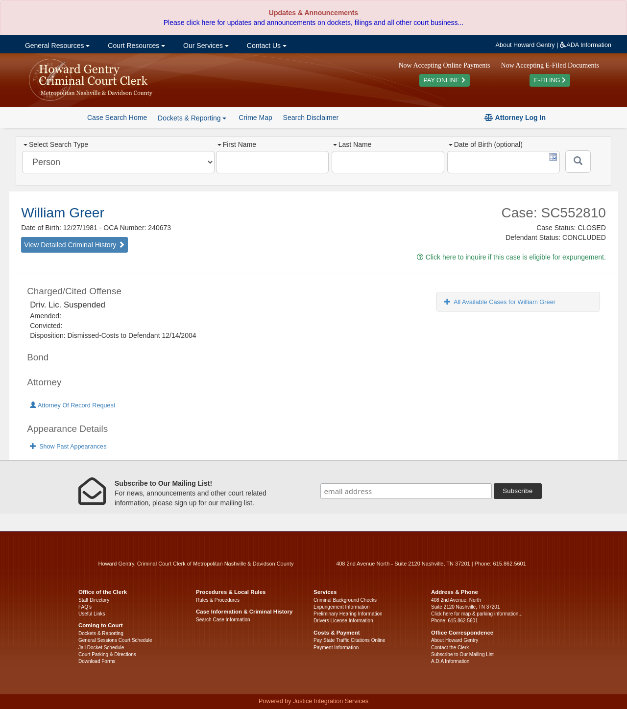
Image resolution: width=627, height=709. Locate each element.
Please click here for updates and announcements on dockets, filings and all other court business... (313, 22)
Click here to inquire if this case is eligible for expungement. (511, 257)
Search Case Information (223, 619)
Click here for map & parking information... (477, 613)
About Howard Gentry (525, 45)
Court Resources (135, 45)
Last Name (352, 144)
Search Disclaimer (311, 117)
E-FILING (550, 80)
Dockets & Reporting (100, 633)
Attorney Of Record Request (72, 405)
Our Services (205, 45)
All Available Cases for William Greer (499, 302)
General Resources (56, 45)
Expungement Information (342, 607)
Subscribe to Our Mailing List (462, 654)
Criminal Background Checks (345, 600)
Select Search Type (56, 144)
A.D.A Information (450, 661)
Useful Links (91, 613)
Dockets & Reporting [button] (192, 118)
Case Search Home (117, 117)
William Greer (62, 212)
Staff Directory (93, 600)
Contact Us (266, 45)
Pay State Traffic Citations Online (350, 640)
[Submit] (578, 161)
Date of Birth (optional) (486, 144)
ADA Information (585, 45)
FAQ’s (85, 607)
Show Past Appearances (68, 446)
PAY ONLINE (444, 80)
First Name (236, 144)
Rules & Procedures (218, 600)
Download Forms (97, 661)
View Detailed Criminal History (74, 245)
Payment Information (336, 647)
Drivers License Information (343, 620)
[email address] (406, 491)
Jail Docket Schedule (101, 647)
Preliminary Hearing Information (348, 613)
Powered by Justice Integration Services (313, 701)
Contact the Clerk (450, 647)
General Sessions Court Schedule (115, 640)
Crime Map (255, 117)
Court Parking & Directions (107, 654)
